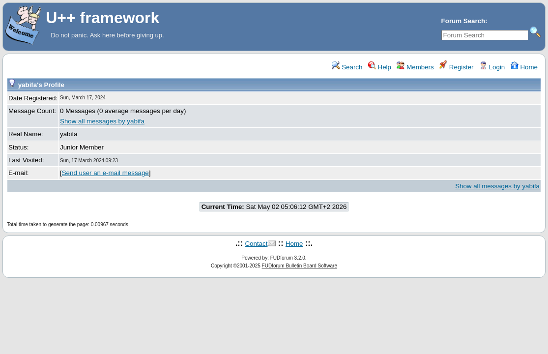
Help (379, 67)
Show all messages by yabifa (102, 121)
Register (456, 67)
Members (415, 67)
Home (524, 67)
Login (492, 67)
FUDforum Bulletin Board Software (299, 265)
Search (347, 67)
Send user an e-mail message (105, 173)
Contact (256, 243)
